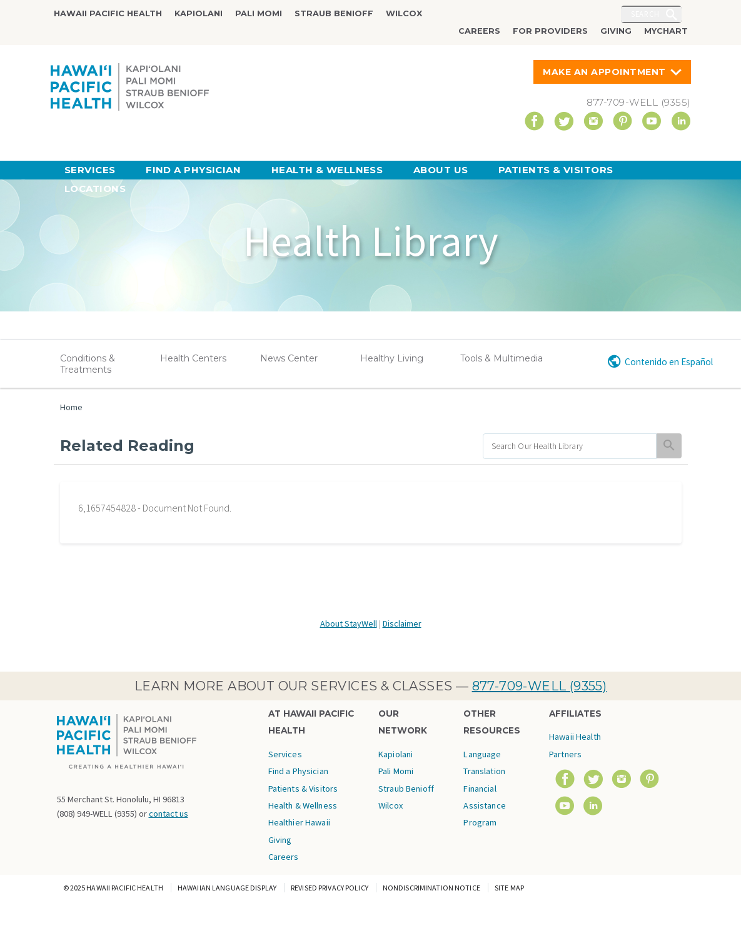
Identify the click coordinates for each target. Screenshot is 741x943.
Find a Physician (193, 170)
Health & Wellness (327, 170)
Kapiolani (198, 13)
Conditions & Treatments (87, 364)
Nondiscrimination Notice (431, 887)
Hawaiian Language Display (227, 887)
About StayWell (348, 623)
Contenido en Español (669, 362)
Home (71, 407)
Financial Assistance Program (484, 806)
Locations (95, 188)
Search (645, 14)
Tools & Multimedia (501, 358)
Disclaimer (402, 623)
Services (90, 170)
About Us (440, 170)
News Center (289, 358)
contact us (168, 813)
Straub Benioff (334, 13)
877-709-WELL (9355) (539, 685)
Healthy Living (391, 358)
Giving (616, 31)
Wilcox (404, 13)
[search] (570, 446)
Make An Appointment (604, 72)
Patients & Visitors (555, 170)
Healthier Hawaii (299, 822)
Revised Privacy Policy (329, 887)
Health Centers (193, 358)
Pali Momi (258, 13)
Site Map (509, 887)
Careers (479, 31)
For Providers (550, 31)
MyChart (666, 31)
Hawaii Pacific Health (108, 13)
